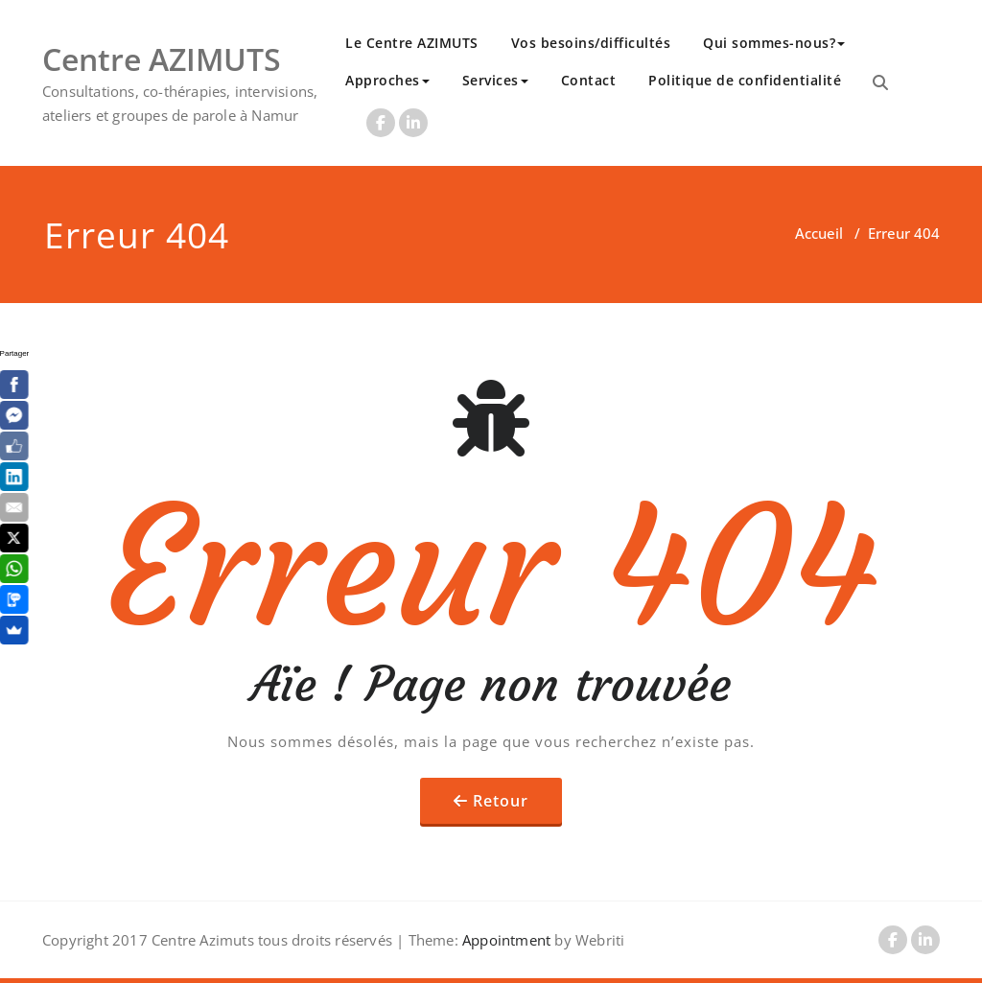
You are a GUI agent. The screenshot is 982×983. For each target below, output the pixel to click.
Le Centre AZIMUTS (412, 43)
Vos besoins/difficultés (591, 43)
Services (495, 80)
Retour (500, 800)
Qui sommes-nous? (774, 43)
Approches (387, 80)
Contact (589, 80)
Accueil (819, 233)
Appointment (504, 939)
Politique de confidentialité (744, 80)
